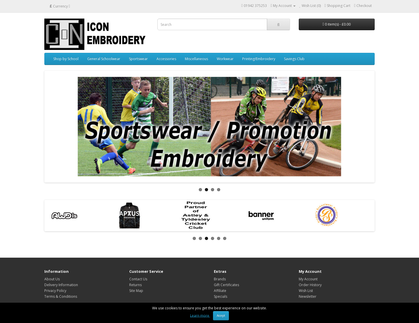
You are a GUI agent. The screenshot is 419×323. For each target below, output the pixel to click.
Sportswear (138, 58)
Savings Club (294, 58)
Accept (221, 315)
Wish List (306, 290)
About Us (52, 279)
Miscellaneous (196, 58)
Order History (310, 284)
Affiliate (220, 290)
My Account (308, 279)
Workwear (225, 58)
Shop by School (66, 58)
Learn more (200, 315)
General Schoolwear (103, 58)
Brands (220, 279)
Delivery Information (61, 284)
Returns (135, 284)
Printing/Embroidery (258, 58)
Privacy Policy (55, 290)
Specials (220, 296)
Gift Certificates (226, 284)
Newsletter (307, 296)
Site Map (136, 290)
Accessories (166, 58)
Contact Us (138, 279)
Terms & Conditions (60, 296)
